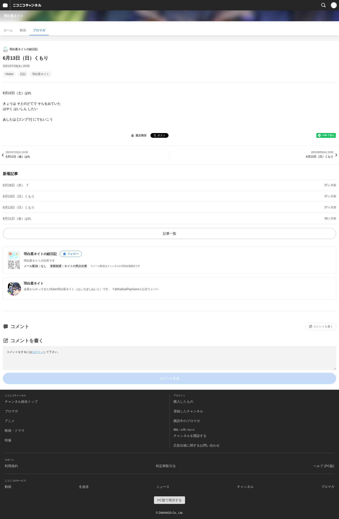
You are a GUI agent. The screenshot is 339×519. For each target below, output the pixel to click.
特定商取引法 (166, 466)
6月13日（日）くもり (19, 196)
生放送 (84, 487)
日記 (23, 74)
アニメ (10, 421)
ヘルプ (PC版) (323, 466)
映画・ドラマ (14, 430)
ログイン (37, 352)
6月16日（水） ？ (16, 185)
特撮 (8, 440)
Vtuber (9, 74)
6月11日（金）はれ (17, 218)
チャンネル (245, 487)
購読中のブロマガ (187, 421)
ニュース (163, 487)
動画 (23, 30)
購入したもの (183, 401)
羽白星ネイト (14, 16)
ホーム (8, 30)
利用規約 (11, 466)
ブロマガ (39, 30)
